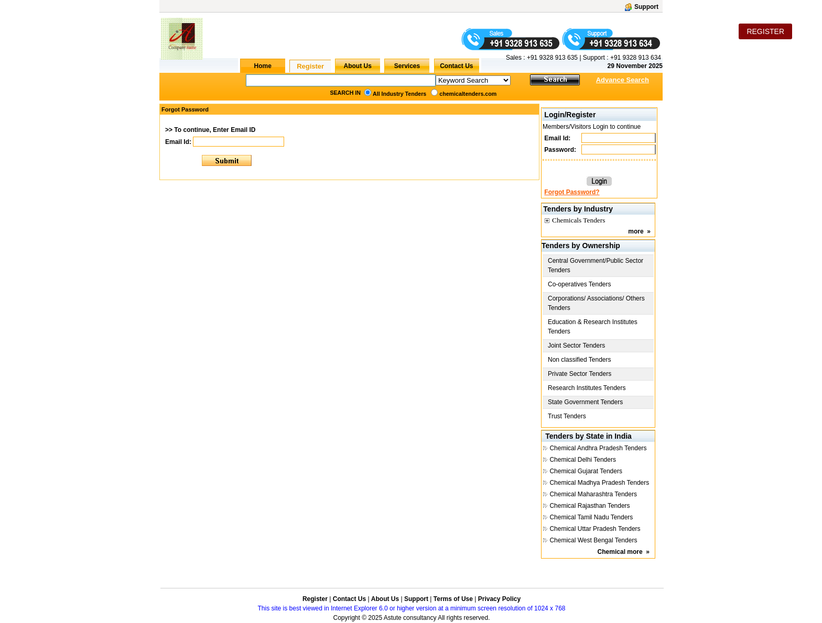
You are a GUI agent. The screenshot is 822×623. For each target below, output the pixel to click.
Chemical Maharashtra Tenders (593, 494)
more (635, 231)
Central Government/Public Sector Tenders (595, 265)
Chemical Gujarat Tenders (585, 471)
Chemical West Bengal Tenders (593, 540)
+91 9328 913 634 (635, 57)
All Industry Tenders (399, 94)
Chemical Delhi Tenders (582, 459)
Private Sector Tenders (579, 373)
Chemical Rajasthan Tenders (589, 505)
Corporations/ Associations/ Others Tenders (596, 303)
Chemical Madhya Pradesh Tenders (599, 482)
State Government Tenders (585, 402)
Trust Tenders (567, 416)
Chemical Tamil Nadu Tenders (591, 517)
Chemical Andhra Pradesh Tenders (597, 448)
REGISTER (765, 31)
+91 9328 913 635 (551, 57)
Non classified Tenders (579, 359)
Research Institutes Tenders (587, 388)
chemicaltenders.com (467, 94)
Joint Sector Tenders (576, 345)
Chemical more (620, 551)
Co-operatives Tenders (579, 284)
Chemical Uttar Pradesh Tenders (594, 528)
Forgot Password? (571, 192)
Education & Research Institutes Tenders (592, 326)
